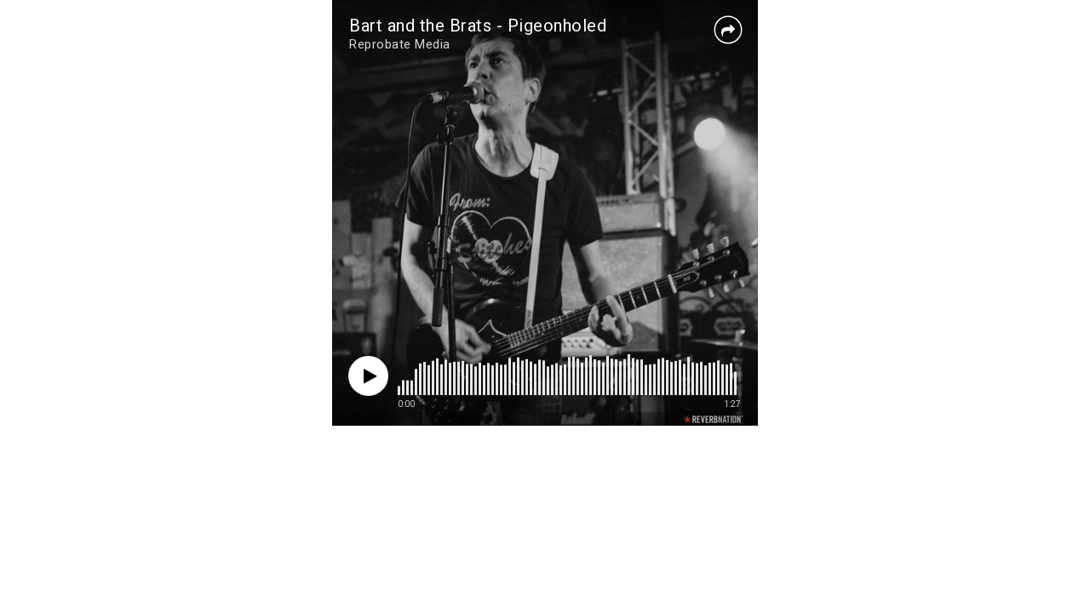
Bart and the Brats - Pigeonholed (477, 25)
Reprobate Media (399, 44)
